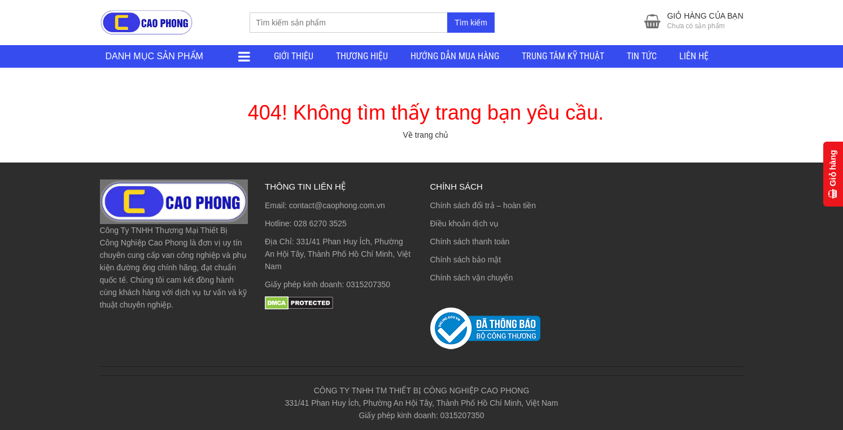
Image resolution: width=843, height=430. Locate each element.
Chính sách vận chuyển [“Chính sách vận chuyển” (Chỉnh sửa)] (471, 277)
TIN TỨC (642, 56)
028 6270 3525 (320, 223)
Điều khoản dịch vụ (464, 223)
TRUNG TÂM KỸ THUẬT (563, 56)
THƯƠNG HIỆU (362, 56)
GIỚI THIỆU (293, 56)
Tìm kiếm (471, 22)
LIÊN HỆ (694, 56)
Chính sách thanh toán (470, 241)
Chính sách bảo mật (465, 259)
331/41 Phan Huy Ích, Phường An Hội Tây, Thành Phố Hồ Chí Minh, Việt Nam (337, 254)
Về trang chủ (426, 134)
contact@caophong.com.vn (337, 205)
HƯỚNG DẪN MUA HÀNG (454, 56)
